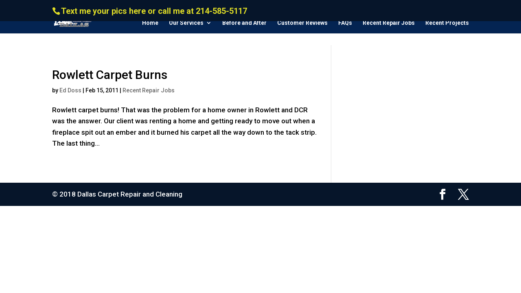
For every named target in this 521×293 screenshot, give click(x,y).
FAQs (345, 23)
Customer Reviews (302, 23)
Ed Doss (70, 90)
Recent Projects (447, 23)
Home (150, 23)
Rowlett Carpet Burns (109, 75)
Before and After (244, 23)
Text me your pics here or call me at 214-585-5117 (154, 11)
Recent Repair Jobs (389, 23)
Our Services (186, 23)
